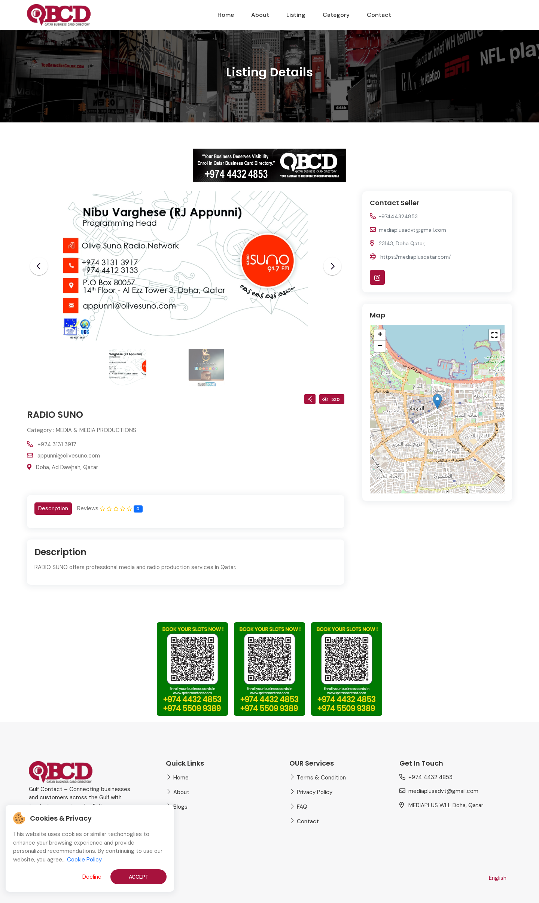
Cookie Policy (84, 859)
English (497, 878)
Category (336, 15)
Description (53, 508)
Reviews (110, 509)
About (260, 15)
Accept (139, 876)
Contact (379, 15)
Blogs (180, 807)
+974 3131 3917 (56, 444)
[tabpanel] (185, 562)
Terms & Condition (321, 777)
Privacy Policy (314, 792)
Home (225, 15)
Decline (91, 877)
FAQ (302, 807)
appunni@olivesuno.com (68, 455)
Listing (295, 15)
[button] (437, 401)
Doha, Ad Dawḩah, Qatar (67, 467)
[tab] (53, 509)
